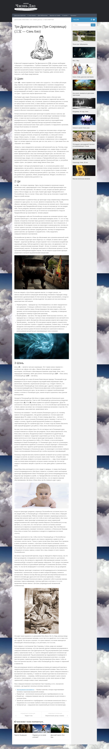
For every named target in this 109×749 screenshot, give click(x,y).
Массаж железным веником (81, 179)
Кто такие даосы (36, 19)
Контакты (73, 15)
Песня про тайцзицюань (80, 44)
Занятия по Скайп (55, 15)
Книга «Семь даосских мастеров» (83, 77)
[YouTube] (94, 20)
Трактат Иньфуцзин (20, 735)
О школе (64, 15)
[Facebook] (91, 20)
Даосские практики (20, 15)
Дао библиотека (42, 15)
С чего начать (32, 15)
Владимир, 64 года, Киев (80, 111)
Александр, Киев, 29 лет (80, 162)
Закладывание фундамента (25, 689)
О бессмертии (48, 19)
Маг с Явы (76, 60)
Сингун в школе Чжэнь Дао (81, 128)
